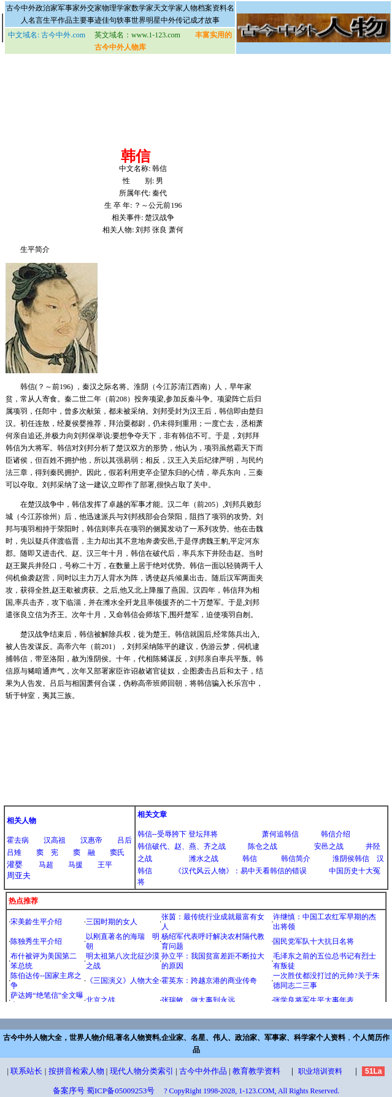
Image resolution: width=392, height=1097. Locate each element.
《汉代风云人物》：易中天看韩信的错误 (240, 871)
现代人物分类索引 (142, 1071)
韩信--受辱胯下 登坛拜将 (177, 834)
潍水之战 (203, 858)
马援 (75, 864)
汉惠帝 (91, 840)
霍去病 (18, 840)
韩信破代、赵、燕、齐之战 (181, 846)
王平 (105, 864)
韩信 (249, 858)
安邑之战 (329, 846)
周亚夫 (19, 875)
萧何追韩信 (280, 834)
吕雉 (14, 852)
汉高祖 (55, 840)
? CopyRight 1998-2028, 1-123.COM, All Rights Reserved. (251, 1091)
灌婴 (15, 864)
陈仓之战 (262, 846)
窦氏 (117, 852)
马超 (46, 864)
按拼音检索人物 (76, 1071)
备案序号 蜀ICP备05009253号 (104, 1090)
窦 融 (84, 852)
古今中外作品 (203, 1071)
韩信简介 (295, 858)
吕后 (124, 840)
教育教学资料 (256, 1071)
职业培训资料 (320, 1071)
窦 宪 (47, 852)
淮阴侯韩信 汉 (358, 858)
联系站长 (26, 1071)
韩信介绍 (335, 834)
